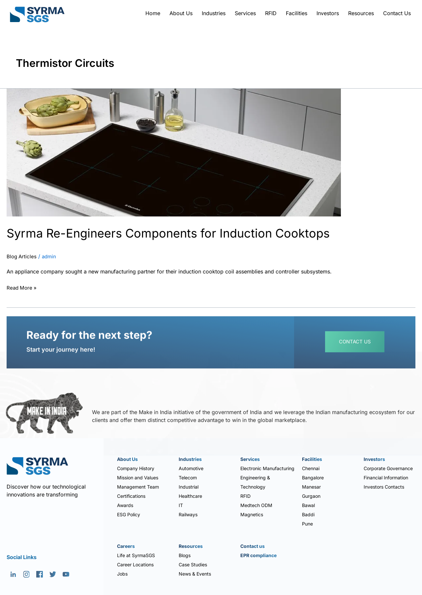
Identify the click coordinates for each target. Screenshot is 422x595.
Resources (361, 13)
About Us (181, 13)
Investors (327, 13)
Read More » (22, 287)
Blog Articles (22, 256)
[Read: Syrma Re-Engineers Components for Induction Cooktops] (174, 152)
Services (245, 13)
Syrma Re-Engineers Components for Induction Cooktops (186, 233)
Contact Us (397, 13)
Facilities (296, 13)
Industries (214, 13)
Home (152, 13)
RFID (271, 13)
